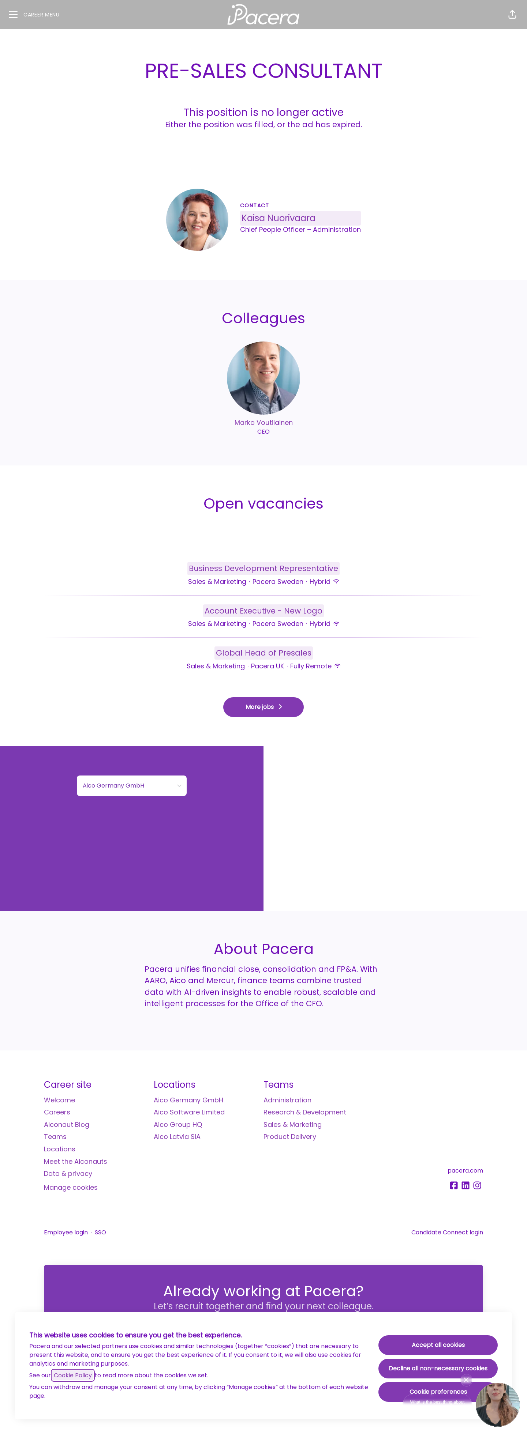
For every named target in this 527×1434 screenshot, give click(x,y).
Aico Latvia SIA (177, 1136)
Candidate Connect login (447, 1232)
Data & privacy (68, 1173)
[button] (512, 14)
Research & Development (305, 1112)
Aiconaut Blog (66, 1124)
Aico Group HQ (178, 1124)
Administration (287, 1100)
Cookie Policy (73, 1375)
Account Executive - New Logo (263, 611)
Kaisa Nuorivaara (278, 218)
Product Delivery (290, 1136)
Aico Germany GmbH (188, 1100)
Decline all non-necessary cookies (438, 1368)
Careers (57, 1112)
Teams (55, 1136)
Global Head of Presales (263, 653)
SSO (100, 1232)
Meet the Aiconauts (75, 1161)
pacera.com (465, 1170)
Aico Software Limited (189, 1112)
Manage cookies (71, 1187)
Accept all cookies (438, 1345)
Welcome (59, 1100)
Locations (59, 1149)
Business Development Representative (263, 568)
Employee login (66, 1232)
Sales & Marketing (293, 1124)
